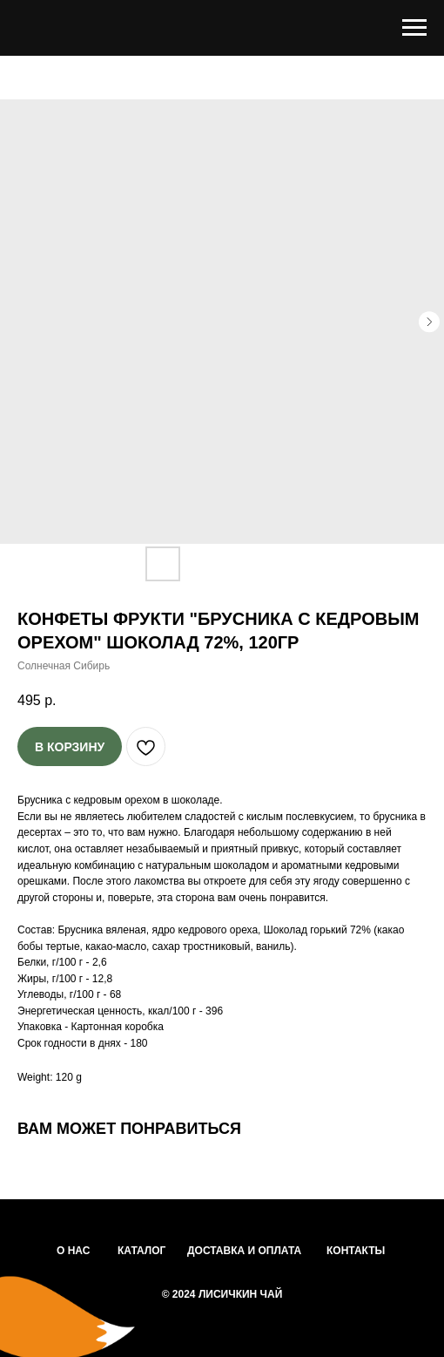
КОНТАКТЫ (355, 1251)
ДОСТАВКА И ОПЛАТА (244, 1251)
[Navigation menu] (414, 28)
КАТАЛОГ (141, 1251)
